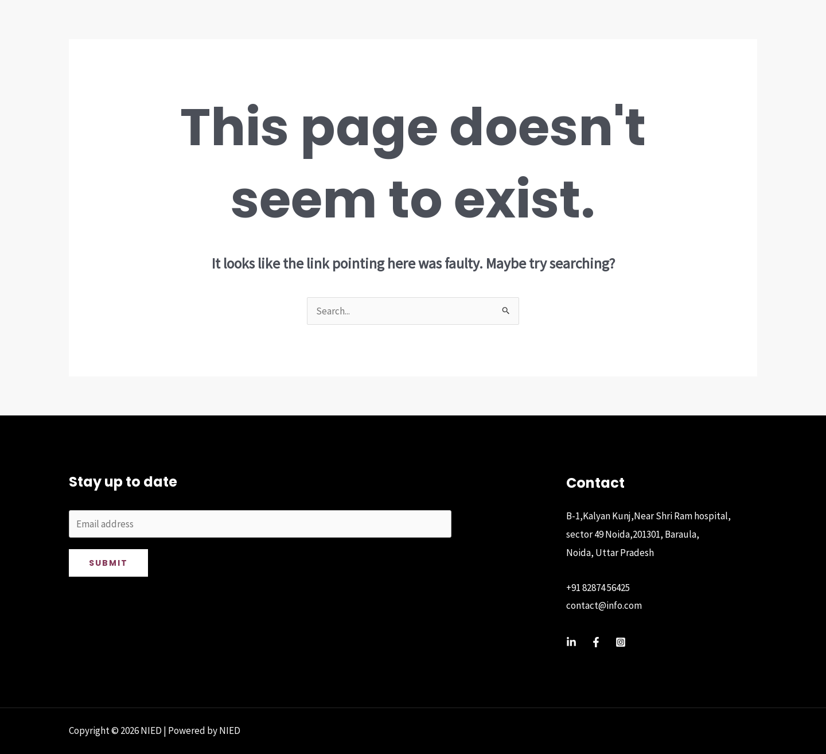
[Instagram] (620, 642)
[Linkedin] (571, 642)
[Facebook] (596, 642)
